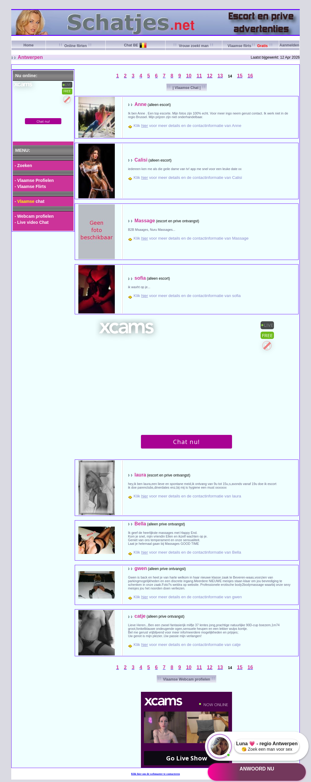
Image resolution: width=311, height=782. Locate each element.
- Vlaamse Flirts (30, 186)
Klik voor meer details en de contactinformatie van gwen (188, 597)
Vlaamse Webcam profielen (186, 679)
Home (28, 45)
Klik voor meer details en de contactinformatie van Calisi (188, 177)
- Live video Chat (32, 222)
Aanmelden (289, 45)
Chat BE (131, 45)
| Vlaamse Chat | (187, 88)
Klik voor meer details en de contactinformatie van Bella (187, 552)
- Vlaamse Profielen (34, 180)
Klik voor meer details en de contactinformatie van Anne (187, 125)
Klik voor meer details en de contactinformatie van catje (187, 644)
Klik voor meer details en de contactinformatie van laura (187, 496)
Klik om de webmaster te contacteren (155, 773)
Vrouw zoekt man (193, 46)
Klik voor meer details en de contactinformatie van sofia (187, 295)
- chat (29, 201)
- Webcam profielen (34, 216)
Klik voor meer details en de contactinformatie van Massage (191, 238)
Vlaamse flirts (250, 46)
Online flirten (75, 46)
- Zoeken (23, 165)
